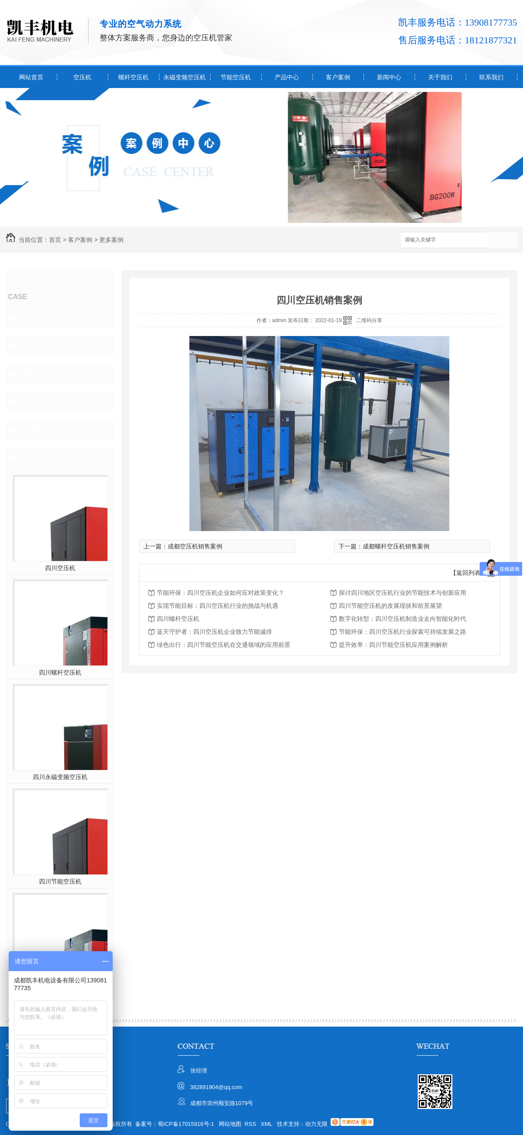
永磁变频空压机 (184, 77)
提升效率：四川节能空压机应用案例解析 (393, 644)
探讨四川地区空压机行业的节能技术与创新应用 (402, 592)
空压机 (82, 77)
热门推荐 (34, 457)
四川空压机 (60, 567)
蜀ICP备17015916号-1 (186, 1124)
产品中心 (287, 77)
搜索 (502, 240)
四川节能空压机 (60, 881)
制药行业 (34, 346)
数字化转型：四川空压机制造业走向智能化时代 (402, 618)
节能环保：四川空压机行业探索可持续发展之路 (402, 631)
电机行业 (34, 318)
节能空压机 (236, 77)
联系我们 (491, 77)
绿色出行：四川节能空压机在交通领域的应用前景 (223, 644)
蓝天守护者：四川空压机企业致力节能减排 (214, 631)
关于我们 (440, 77)
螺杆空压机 (133, 77)
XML (267, 1124)
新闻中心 (389, 77)
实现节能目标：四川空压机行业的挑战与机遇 (217, 605)
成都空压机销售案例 (195, 546)
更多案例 (111, 239)
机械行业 (34, 373)
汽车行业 (34, 401)
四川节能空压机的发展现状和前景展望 (390, 605)
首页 (55, 239)
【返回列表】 (468, 572)
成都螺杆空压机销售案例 (396, 546)
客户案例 (338, 77)
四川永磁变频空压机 (60, 776)
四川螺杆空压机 (60, 672)
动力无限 (316, 1124)
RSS (250, 1124)
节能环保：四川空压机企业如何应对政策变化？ (220, 592)
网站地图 (230, 1124)
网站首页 (31, 77)
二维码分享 (369, 320)
